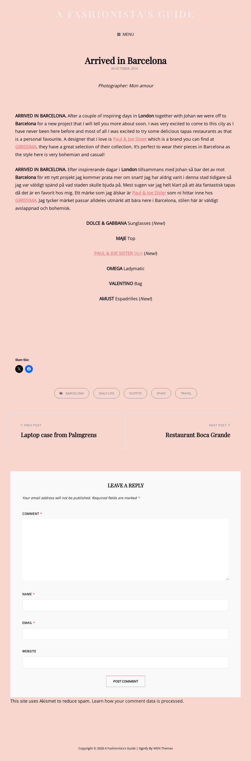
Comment (32, 514)
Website (29, 651)
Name (28, 594)
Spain (161, 393)
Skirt (118, 253)
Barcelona (75, 393)
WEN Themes (163, 748)
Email (28, 623)
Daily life (106, 393)
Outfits (135, 393)
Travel (186, 393)
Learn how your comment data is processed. (138, 701)
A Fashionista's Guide (125, 14)
